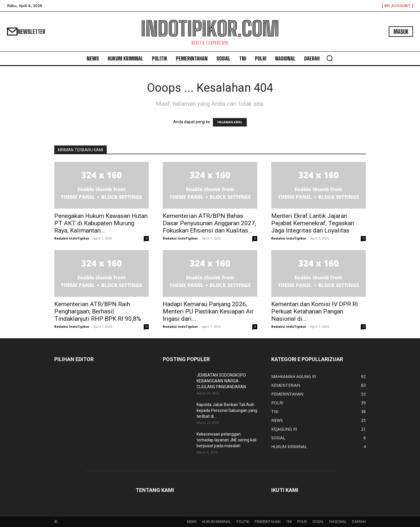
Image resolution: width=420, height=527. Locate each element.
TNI (289, 521)
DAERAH (359, 521)
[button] (330, 58)
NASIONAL (337, 521)
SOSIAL (318, 521)
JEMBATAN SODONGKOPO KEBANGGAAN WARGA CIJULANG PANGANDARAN (221, 381)
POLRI (302, 521)
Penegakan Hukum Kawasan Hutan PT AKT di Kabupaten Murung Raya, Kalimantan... (101, 223)
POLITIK (243, 521)
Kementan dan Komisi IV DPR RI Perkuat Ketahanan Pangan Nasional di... (314, 311)
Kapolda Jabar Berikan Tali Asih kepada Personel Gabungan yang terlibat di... (227, 410)
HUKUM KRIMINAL (216, 521)
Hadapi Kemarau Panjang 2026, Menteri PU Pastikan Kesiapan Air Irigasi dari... (208, 311)
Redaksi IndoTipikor (71, 238)
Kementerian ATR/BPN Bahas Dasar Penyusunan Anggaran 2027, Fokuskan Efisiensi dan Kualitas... (209, 223)
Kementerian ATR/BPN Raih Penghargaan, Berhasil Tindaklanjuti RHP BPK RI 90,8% (97, 311)
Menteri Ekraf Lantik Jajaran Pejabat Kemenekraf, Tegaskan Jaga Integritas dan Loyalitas (312, 223)
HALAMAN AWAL (229, 122)
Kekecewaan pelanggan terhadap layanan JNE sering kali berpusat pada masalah (226, 440)
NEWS (191, 521)
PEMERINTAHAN (268, 521)
